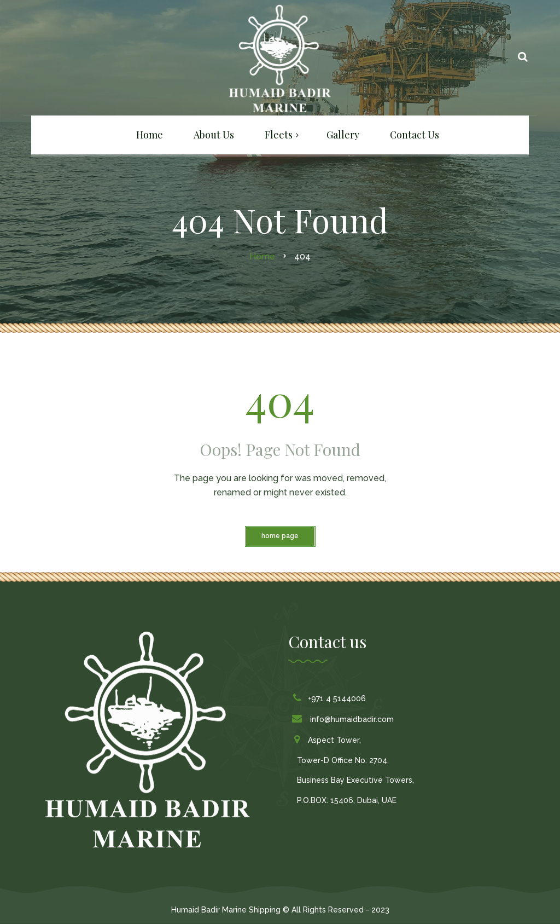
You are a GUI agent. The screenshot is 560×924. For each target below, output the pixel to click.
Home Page (280, 536)
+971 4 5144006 (331, 698)
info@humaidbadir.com (345, 719)
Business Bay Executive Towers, (355, 780)
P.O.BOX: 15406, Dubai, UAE (346, 800)
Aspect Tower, (329, 740)
